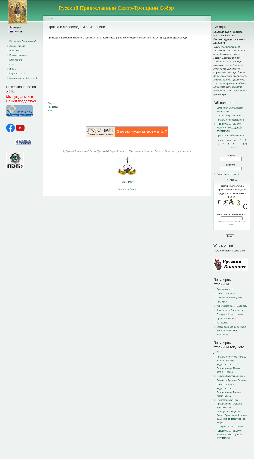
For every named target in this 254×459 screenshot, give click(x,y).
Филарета (236, 87)
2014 (50, 110)
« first (220, 140)
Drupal (133, 189)
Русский (16, 32)
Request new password (228, 174)
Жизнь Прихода (17, 46)
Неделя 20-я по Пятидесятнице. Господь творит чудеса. (229, 392)
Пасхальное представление (230, 120)
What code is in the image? (231, 214)
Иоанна (243, 90)
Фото (11, 64)
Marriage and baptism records (23, 78)
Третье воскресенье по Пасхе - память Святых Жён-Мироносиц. (232, 330)
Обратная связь (17, 73)
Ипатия (225, 47)
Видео (12, 69)
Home (50, 18)
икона (233, 47)
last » (233, 147)
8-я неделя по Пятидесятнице (231, 310)
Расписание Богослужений (22, 41)
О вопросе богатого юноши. (230, 314)
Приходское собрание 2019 (230, 135)
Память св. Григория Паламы (231, 380)
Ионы (234, 50)
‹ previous (231, 140)
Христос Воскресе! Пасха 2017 (232, 306)
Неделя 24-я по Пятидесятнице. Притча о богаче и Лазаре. (229, 368)
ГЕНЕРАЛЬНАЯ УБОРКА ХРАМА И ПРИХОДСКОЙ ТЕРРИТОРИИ (229, 128)
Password (231, 165)
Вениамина (219, 76)
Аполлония (238, 65)
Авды (224, 72)
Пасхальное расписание (229, 115)
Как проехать (15, 60)
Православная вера (19, 55)
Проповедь (53, 107)
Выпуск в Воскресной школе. (231, 376)
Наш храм (14, 50)
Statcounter (127, 182)
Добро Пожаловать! (226, 293)
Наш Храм (222, 302)
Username (231, 155)
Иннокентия (219, 61)
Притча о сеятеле (225, 289)
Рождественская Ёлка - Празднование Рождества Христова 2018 (229, 404)
